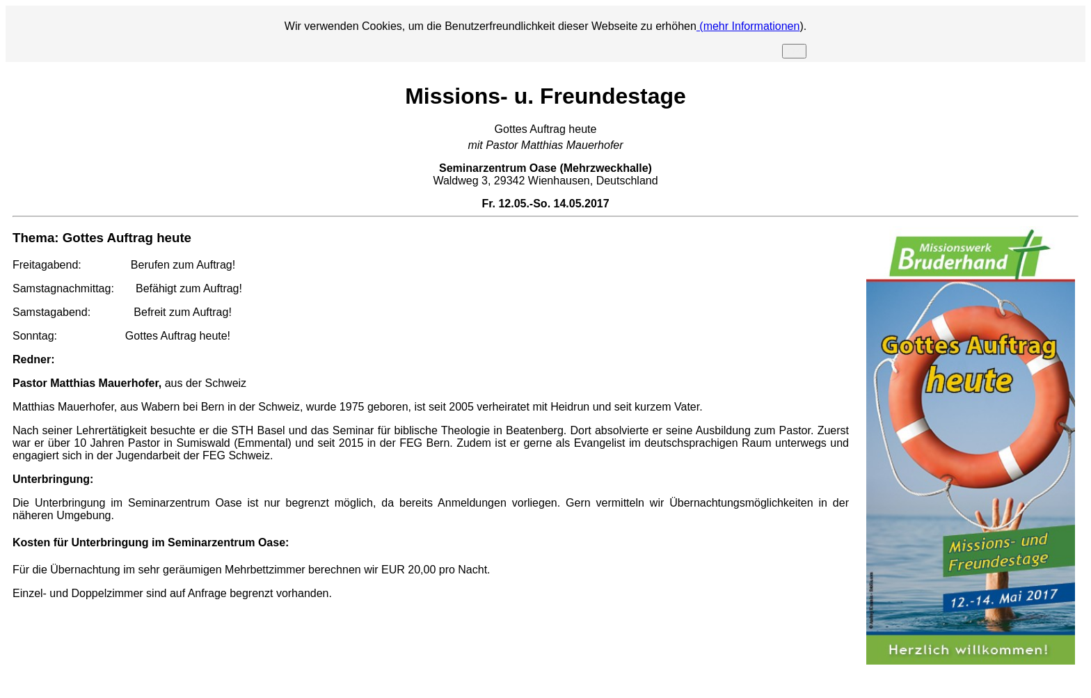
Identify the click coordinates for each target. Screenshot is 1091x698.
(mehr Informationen (748, 26)
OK (794, 51)
